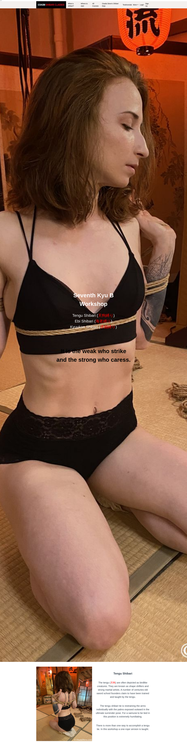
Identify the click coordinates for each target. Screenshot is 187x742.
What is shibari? (71, 5)
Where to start (84, 5)
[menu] (108, 4)
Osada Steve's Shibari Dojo (110, 5)
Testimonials (127, 5)
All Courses (95, 5)
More (135, 5)
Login (141, 5)
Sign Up (147, 5)
